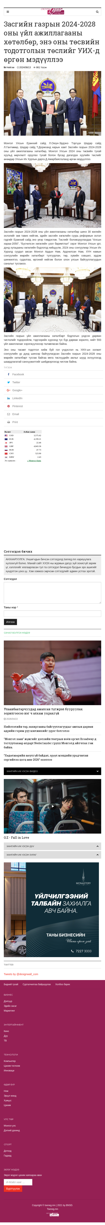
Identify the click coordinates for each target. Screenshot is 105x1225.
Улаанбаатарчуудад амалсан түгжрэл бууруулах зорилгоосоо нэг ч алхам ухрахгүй (43, 711)
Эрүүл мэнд (10, 1095)
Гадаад (7, 1155)
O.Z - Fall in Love (16, 837)
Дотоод (7, 1151)
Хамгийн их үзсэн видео (22, 771)
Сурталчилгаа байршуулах (37, 984)
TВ (5, 1040)
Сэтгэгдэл (10, 578)
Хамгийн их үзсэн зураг (22, 854)
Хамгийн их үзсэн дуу (20, 846)
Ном (6, 1091)
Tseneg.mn (52, 1209)
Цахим (7, 1105)
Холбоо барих (62, 984)
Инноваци (9, 1070)
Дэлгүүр (8, 1001)
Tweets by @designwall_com (21, 974)
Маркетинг (9, 1010)
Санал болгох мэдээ (17, 632)
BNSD (69, 1205)
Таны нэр (10, 607)
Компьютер (10, 1061)
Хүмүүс (7, 1100)
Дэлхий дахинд (12, 1130)
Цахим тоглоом (12, 1066)
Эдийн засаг (10, 1006)
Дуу (6, 1036)
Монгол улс (10, 1125)
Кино (6, 1031)
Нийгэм (10, 67)
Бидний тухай (11, 984)
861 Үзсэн (41, 67)
